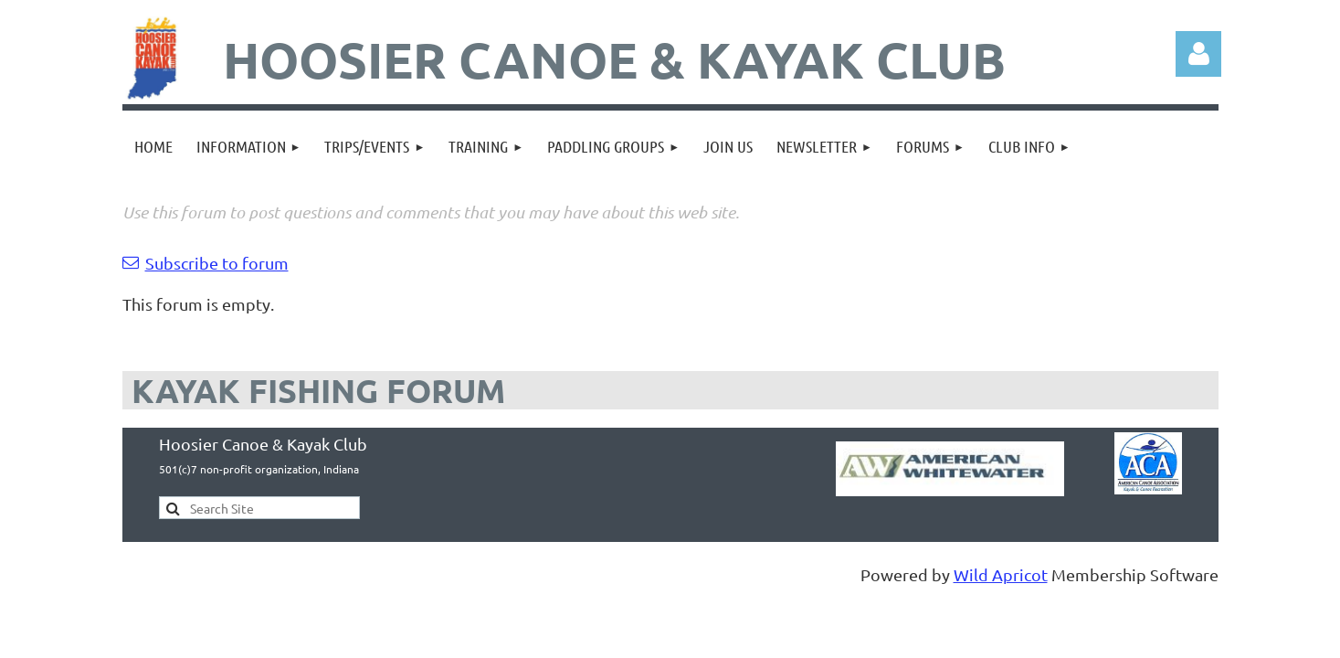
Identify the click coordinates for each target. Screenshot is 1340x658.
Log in (1198, 54)
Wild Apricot (1001, 574)
